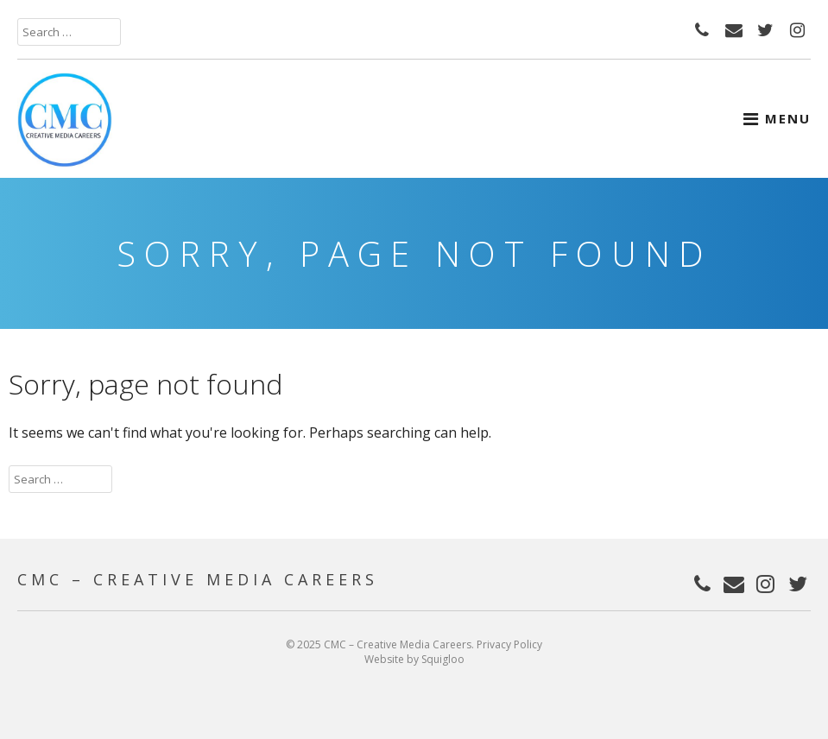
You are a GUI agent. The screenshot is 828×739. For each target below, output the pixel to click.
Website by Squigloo (414, 659)
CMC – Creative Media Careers (197, 579)
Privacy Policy (509, 644)
